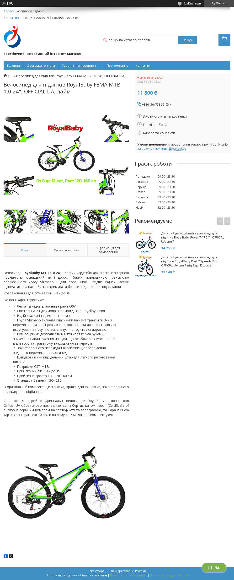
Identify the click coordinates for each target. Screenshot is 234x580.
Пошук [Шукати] (187, 40)
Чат (214, 567)
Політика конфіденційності (169, 575)
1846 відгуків (192, 3)
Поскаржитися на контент (128, 575)
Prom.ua (141, 571)
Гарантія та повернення (80, 65)
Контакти (143, 65)
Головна (13, 65)
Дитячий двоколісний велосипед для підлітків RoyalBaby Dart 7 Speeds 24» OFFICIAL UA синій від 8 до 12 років (189, 261)
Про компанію (117, 65)
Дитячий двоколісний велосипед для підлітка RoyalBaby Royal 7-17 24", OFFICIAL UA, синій (192, 237)
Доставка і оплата (41, 65)
